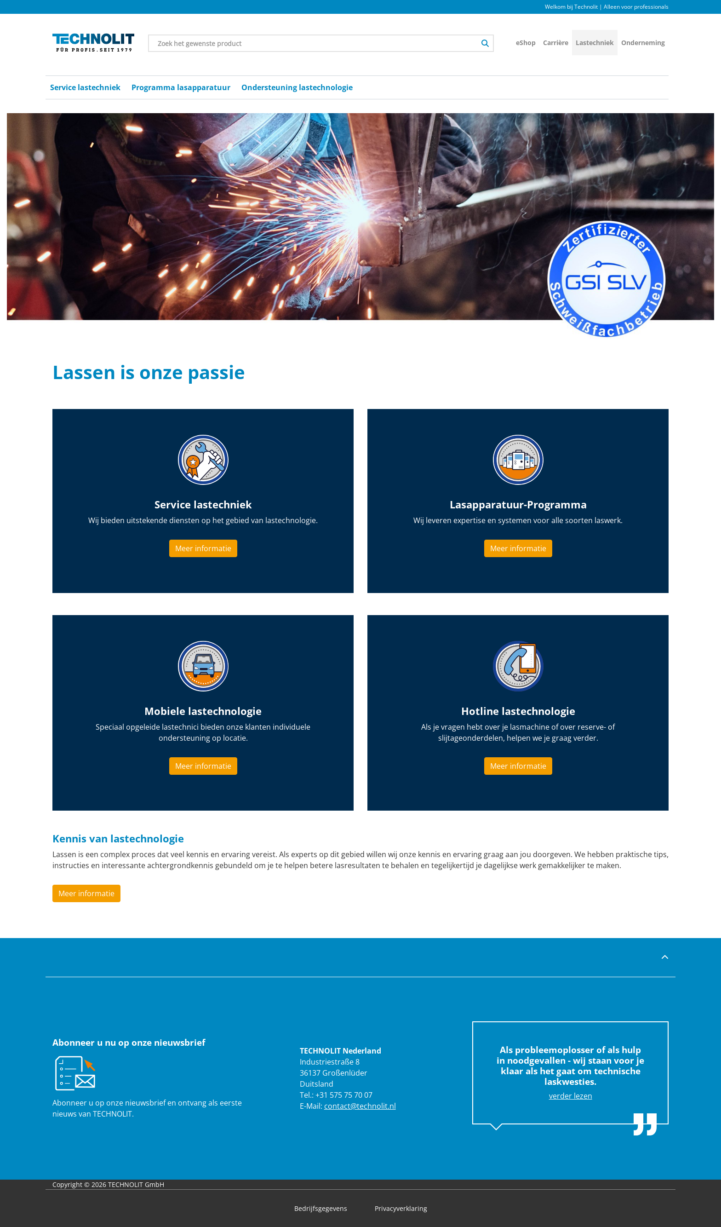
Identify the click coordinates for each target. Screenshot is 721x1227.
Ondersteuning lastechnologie (297, 87)
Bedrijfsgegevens (320, 1208)
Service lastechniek (85, 87)
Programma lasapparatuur (181, 87)
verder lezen (570, 1096)
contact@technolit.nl (360, 1106)
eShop (526, 42)
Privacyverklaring (401, 1208)
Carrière (555, 42)
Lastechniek (595, 42)
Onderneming (643, 42)
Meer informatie (203, 548)
